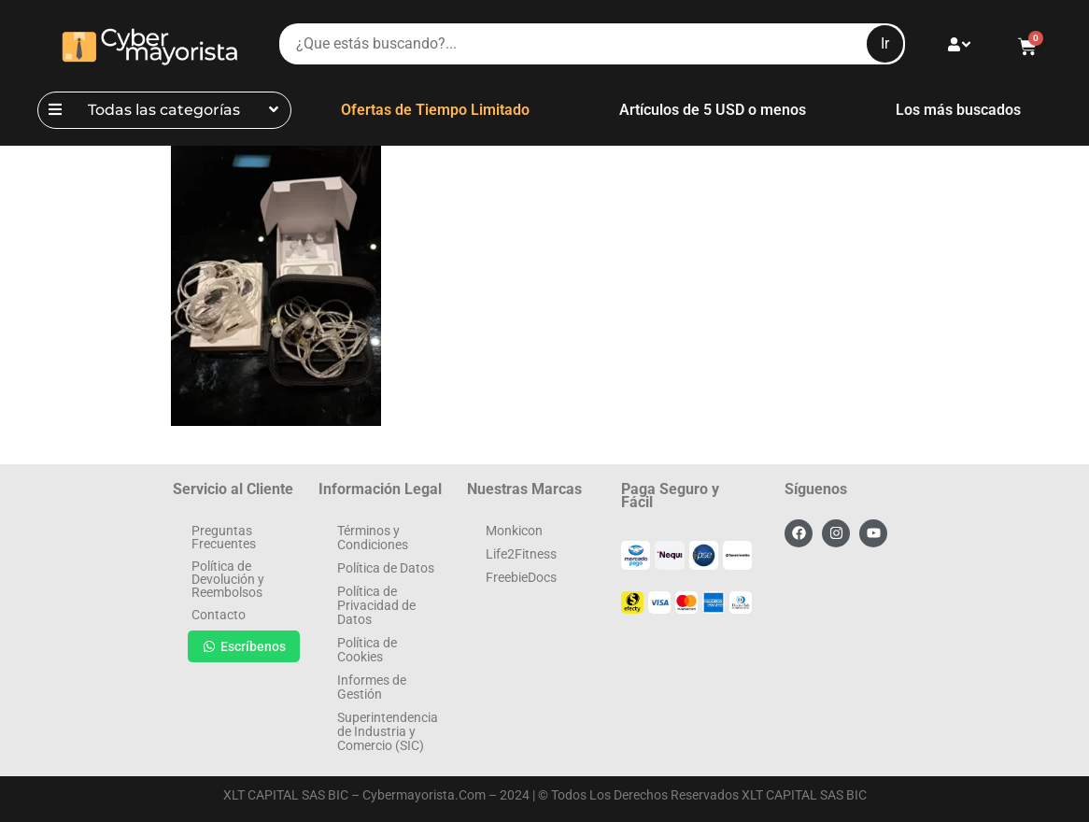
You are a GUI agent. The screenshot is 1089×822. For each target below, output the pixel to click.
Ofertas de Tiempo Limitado (435, 110)
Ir (885, 43)
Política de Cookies (367, 649)
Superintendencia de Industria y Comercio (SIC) (387, 731)
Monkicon (514, 530)
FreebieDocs (521, 577)
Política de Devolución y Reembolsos (227, 579)
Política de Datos (385, 567)
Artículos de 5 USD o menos (712, 110)
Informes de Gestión (371, 687)
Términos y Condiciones (372, 537)
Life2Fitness (521, 553)
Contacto (218, 614)
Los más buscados (958, 110)
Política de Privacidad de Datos (376, 605)
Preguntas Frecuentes (223, 537)
